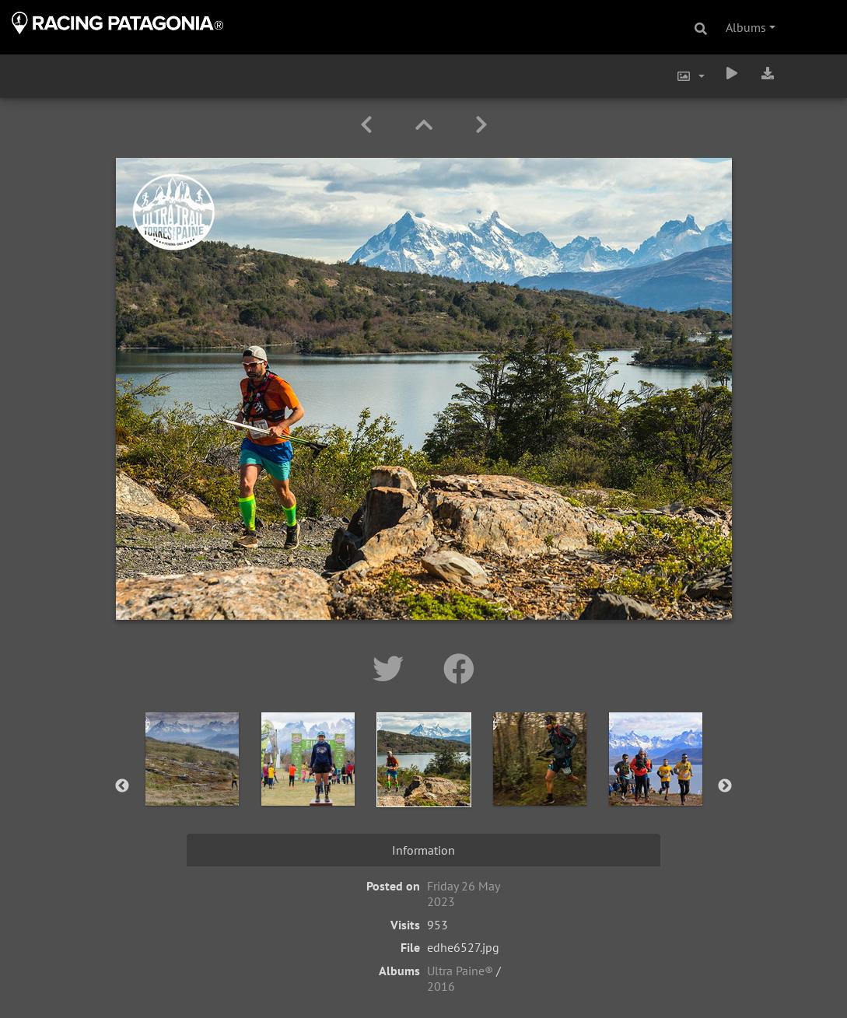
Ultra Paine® (460, 970)
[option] (192, 783)
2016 (441, 986)
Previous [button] (122, 786)
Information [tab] (423, 850)
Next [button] (725, 786)
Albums (746, 27)
